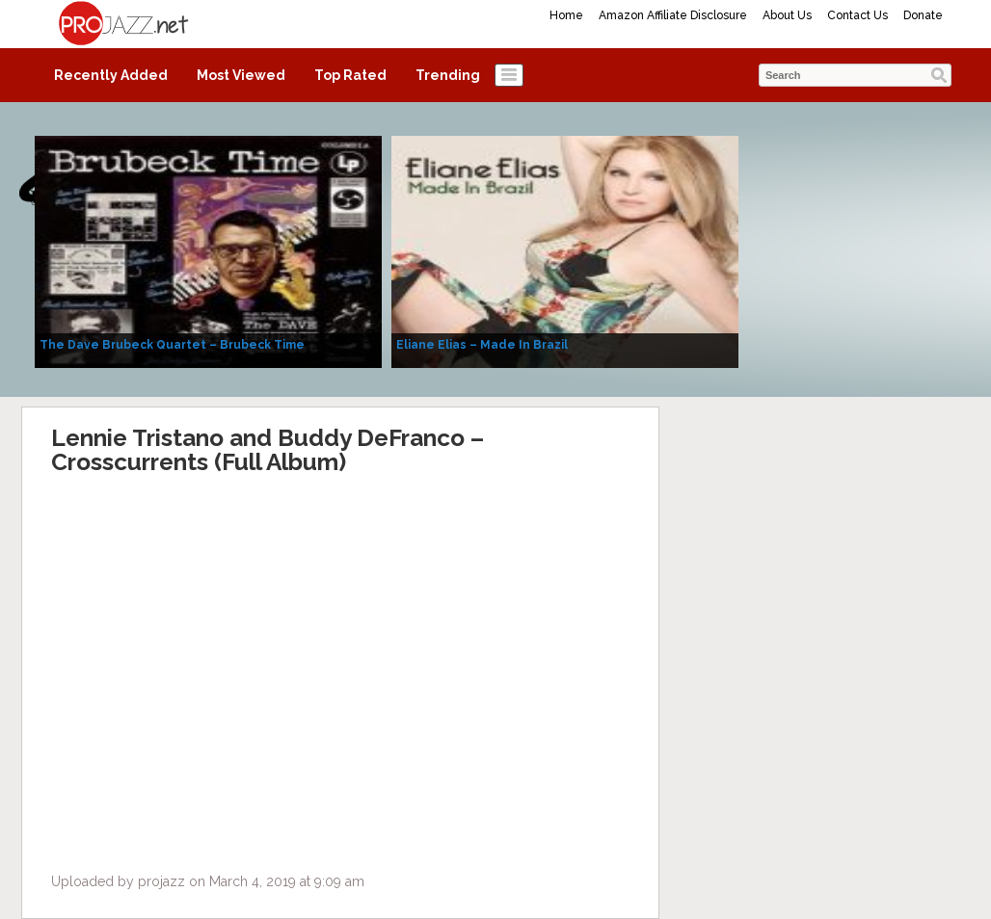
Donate (923, 15)
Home (566, 15)
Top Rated (350, 75)
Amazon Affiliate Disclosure (673, 15)
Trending (447, 75)
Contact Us (857, 15)
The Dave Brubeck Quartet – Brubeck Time (172, 345)
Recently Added (111, 75)
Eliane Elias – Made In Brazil (482, 345)
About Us (787, 15)
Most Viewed (241, 75)
